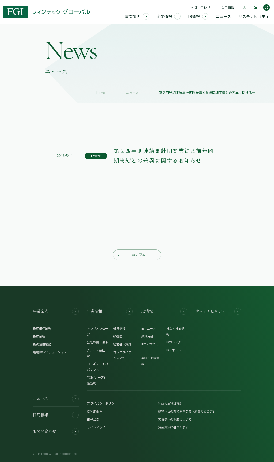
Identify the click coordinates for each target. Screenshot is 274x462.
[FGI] (46, 12)
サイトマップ (96, 427)
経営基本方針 (122, 344)
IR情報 (164, 311)
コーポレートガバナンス (97, 366)
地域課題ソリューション (49, 352)
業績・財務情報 (150, 361)
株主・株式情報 (175, 331)
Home (101, 92)
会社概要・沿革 (97, 342)
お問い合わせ (200, 7)
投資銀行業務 (42, 328)
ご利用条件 (94, 411)
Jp (245, 7)
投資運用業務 (42, 344)
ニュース (132, 92)
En (255, 7)
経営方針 (147, 336)
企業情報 (110, 311)
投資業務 (39, 336)
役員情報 (119, 328)
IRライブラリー (150, 347)
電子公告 (93, 419)
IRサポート (173, 350)
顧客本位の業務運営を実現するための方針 (187, 411)
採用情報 (227, 7)
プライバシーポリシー (102, 403)
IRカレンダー (175, 342)
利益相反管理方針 (170, 403)
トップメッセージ (97, 331)
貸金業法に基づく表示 (173, 427)
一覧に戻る (131, 254)
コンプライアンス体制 (122, 355)
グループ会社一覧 (97, 353)
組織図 (117, 336)
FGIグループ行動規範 (97, 380)
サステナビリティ (218, 311)
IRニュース (148, 328)
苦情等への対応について (175, 419)
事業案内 (56, 311)
